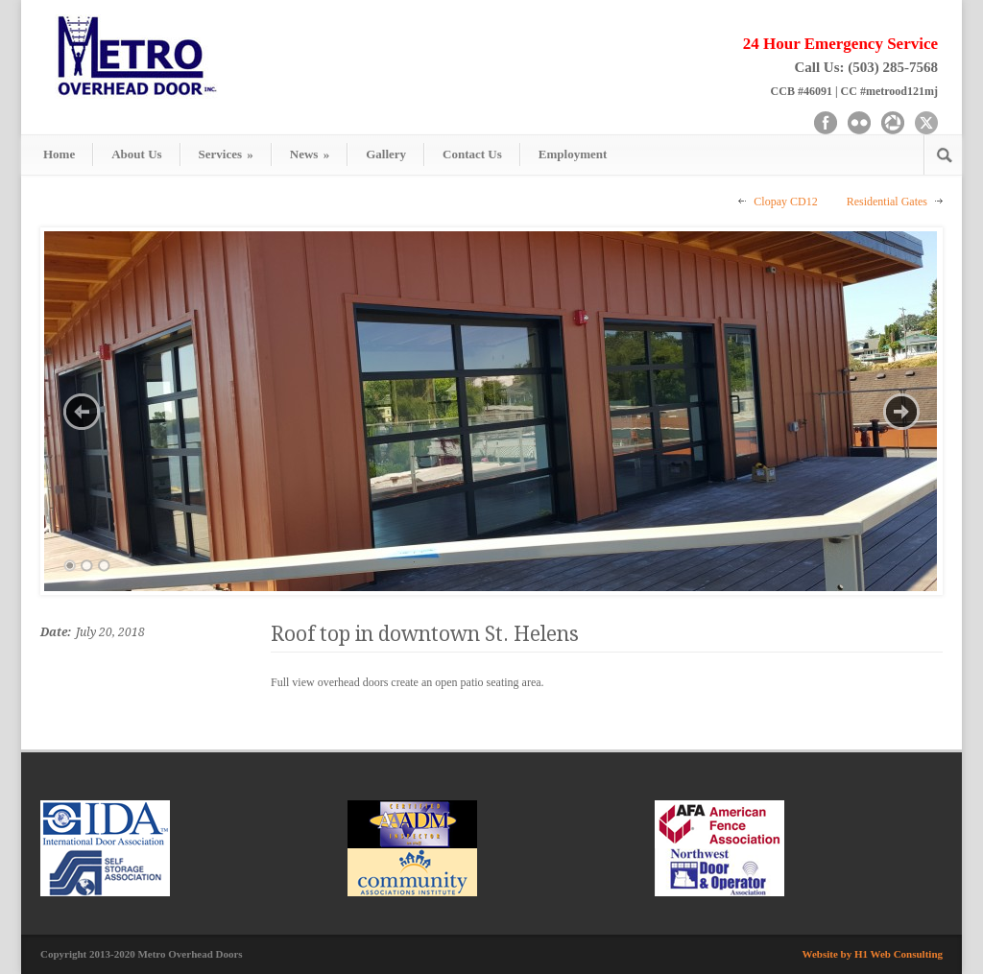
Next (901, 411)
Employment (573, 154)
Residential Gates (887, 201)
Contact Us (472, 154)
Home (59, 154)
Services (226, 154)
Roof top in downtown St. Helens (425, 634)
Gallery (386, 154)
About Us (136, 154)
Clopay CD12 (785, 201)
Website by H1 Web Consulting (873, 954)
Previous (81, 411)
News (309, 154)
